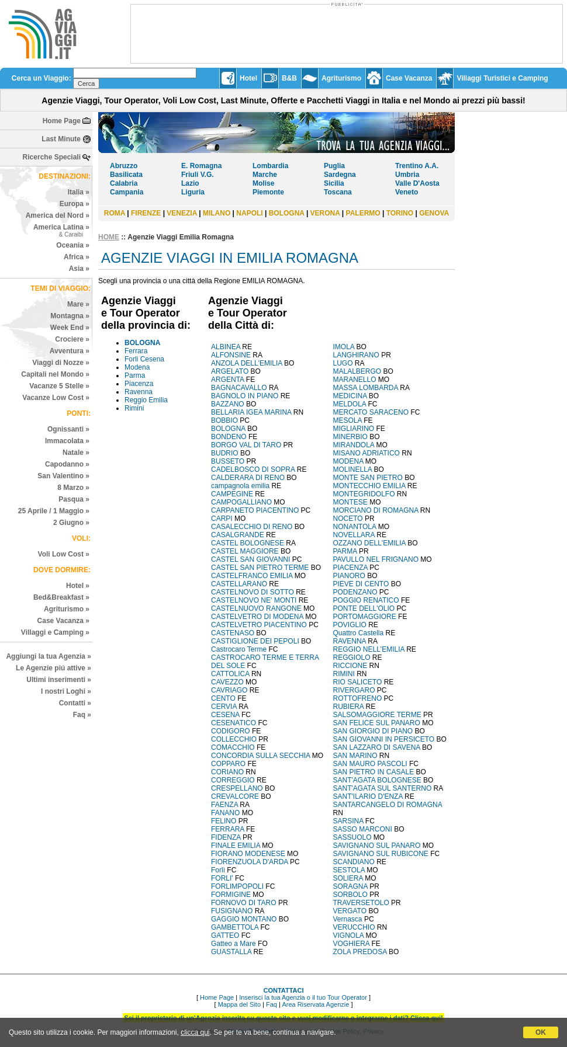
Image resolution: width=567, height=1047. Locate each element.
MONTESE (350, 502)
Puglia (334, 166)
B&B (289, 78)
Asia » (79, 269)
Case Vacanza (409, 78)
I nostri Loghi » (66, 691)
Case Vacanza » (63, 621)
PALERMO (363, 213)
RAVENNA (349, 641)
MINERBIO (350, 437)
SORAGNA (350, 886)
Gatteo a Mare (233, 944)
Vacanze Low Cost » (55, 398)
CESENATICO (233, 723)
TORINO (399, 213)
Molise (263, 183)
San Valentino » (63, 476)
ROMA (114, 213)
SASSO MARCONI (362, 829)
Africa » (76, 257)
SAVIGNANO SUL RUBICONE (380, 854)
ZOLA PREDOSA (360, 952)
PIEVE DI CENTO (361, 584)
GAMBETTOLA (234, 927)
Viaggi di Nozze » (60, 363)
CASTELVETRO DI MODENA (257, 617)
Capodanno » (67, 464)
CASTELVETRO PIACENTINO (259, 625)
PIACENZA (350, 567)
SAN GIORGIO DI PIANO (373, 731)
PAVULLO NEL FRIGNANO (376, 559)
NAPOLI (249, 213)
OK (540, 1032)
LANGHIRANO (356, 355)
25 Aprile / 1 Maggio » (53, 511)
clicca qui (195, 1032)
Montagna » (69, 316)
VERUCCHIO (354, 927)
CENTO (223, 698)
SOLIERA (348, 878)
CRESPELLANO (237, 788)
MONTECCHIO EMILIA (369, 486)
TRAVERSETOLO (361, 903)
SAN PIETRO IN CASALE (373, 772)
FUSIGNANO (232, 911)
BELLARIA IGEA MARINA (251, 412)
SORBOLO (350, 895)
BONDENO (229, 437)
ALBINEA (225, 347)
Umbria (407, 175)
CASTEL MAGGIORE (245, 551)
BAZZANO (227, 404)
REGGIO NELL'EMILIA (368, 649)
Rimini (134, 408)
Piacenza (139, 384)
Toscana (338, 192)
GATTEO (225, 935)
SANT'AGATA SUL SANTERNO (382, 788)
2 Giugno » (71, 523)
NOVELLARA (354, 535)
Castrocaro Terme (239, 649)
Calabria (123, 183)
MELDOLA (350, 404)
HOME (108, 237)
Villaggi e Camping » (55, 632)
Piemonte (268, 192)
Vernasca (347, 919)
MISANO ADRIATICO (366, 453)
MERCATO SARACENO (371, 412)
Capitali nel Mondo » (55, 374)
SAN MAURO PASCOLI (370, 764)
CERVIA (224, 706)
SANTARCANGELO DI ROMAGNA (387, 805)
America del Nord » (57, 215)
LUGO (343, 363)
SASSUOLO (352, 837)
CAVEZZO (227, 682)
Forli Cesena (144, 359)
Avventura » (69, 351)
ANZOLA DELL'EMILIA (246, 363)
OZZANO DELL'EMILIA (369, 543)
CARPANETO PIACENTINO (255, 510)
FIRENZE (146, 213)
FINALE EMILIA (235, 845)
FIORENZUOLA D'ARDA (249, 862)
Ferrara (136, 351)
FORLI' (222, 878)
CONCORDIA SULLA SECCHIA (260, 756)
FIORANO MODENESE (248, 854)
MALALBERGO (357, 371)
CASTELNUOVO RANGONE (256, 608)
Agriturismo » (66, 609)
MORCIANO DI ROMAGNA (376, 510)
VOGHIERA (351, 944)
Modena (137, 367)
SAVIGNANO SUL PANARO (377, 845)
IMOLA (344, 347)
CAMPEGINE (232, 494)
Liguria (193, 192)
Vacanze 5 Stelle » (59, 386)
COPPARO (228, 764)
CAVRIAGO (229, 690)
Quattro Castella (358, 633)
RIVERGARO (354, 690)
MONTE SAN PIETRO (368, 478)
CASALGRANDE (237, 535)
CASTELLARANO (239, 584)
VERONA (325, 213)
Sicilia (334, 183)
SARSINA (348, 821)
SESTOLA (349, 870)
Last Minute (61, 139)
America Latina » (61, 230)
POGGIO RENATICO (366, 600)
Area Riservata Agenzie (315, 1004)
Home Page (62, 121)
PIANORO (349, 576)
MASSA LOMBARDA (365, 388)
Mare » (78, 304)
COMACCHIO (233, 747)
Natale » (76, 452)
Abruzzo (123, 166)
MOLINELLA (352, 469)
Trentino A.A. (416, 166)
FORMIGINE (231, 895)
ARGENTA (227, 379)
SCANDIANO (354, 862)
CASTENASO (232, 633)
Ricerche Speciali (52, 157)
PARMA (345, 551)
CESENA (225, 715)
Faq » (82, 715)
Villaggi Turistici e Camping (502, 78)
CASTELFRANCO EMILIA (251, 576)
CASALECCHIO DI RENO (251, 527)
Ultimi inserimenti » (58, 680)
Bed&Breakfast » (61, 597)
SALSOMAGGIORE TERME (377, 715)
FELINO (223, 821)
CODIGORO (230, 731)
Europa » (74, 204)
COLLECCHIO (234, 739)
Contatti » (75, 703)
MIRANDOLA (354, 445)
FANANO (225, 813)
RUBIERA (348, 706)
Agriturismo (341, 78)
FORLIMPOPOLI (237, 886)
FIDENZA (226, 837)
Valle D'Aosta (417, 183)
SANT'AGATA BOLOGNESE (377, 780)
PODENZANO (355, 592)
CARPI (222, 518)
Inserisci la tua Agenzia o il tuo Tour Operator (303, 997)
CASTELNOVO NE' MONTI (253, 600)
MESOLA (347, 420)
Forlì (218, 870)
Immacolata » (67, 441)
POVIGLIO (350, 625)
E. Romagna (201, 166)
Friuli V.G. (197, 175)
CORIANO (227, 772)
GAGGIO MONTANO (243, 919)
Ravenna (139, 392)
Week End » (69, 328)
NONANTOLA (354, 527)
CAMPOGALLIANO (241, 502)
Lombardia (270, 166)
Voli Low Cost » (63, 554)
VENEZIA (182, 213)
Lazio (190, 183)
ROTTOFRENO (357, 698)
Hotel (248, 78)
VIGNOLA (348, 935)
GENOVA (434, 213)
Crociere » (72, 339)
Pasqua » (73, 499)
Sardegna (340, 175)
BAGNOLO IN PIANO (244, 396)
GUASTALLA (231, 952)
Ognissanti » (68, 429)
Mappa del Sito (239, 1004)
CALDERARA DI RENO (248, 478)
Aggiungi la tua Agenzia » (48, 656)
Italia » (78, 192)
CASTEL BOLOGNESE (247, 543)
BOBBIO (224, 420)
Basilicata (126, 175)
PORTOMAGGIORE (364, 617)
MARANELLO (354, 379)
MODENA (348, 461)
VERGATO (350, 911)
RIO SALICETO (357, 682)
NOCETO (348, 518)
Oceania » (72, 245)
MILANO (216, 213)
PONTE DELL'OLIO (364, 608)
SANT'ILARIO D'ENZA (368, 796)
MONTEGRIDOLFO (364, 494)
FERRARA (227, 829)
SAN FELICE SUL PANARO (376, 723)
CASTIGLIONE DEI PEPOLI (255, 641)
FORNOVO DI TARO (243, 903)
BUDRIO (224, 453)
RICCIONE (350, 666)
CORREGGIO (233, 780)
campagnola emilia (240, 486)
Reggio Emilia (146, 400)
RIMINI (344, 674)
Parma (135, 375)
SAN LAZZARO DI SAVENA (376, 747)
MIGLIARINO (354, 429)
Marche (265, 175)
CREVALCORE (235, 796)
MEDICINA (350, 396)
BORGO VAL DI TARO (246, 445)
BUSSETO (227, 461)
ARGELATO (229, 371)
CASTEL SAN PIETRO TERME (260, 567)
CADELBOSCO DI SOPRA (253, 469)
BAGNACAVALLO (239, 388)
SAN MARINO (355, 756)
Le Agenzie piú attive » (53, 668)
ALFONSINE (231, 355)
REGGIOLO (352, 657)
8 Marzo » (73, 488)
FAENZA (224, 805)
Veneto (406, 192)
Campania (126, 192)
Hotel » (77, 586)
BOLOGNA (287, 213)
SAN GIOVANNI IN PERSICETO (384, 739)
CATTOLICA (230, 674)
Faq (271, 1004)
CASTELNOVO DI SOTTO (252, 592)
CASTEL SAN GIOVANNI (250, 559)
